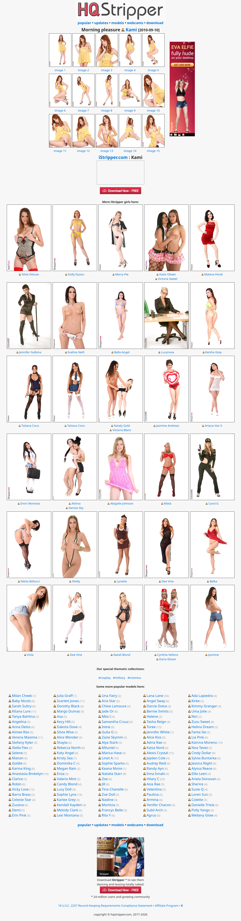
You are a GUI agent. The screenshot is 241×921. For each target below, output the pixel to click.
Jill (103, 784)
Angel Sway (156, 700)
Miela (168, 503)
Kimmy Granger (204, 706)
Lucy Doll (64, 789)
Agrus (151, 815)
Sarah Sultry (22, 706)
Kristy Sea (65, 758)
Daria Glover (167, 659)
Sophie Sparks (113, 763)
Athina (76, 503)
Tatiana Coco (30, 425)
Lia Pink (197, 737)
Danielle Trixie (202, 804)
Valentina (154, 789)
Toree (151, 726)
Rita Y (106, 815)
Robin (16, 784)
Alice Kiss (154, 737)
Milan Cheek (22, 695)
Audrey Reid (156, 763)
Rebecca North (69, 747)
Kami (131, 30)
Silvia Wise (65, 732)
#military (119, 678)
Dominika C (66, 763)
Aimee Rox (20, 732)
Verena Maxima (24, 737)
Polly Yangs (200, 810)
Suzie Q (197, 789)
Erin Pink (19, 815)
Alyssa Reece (201, 768)
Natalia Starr (112, 773)
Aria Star (109, 700)
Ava (60, 716)
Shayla (62, 742)
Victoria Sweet (167, 279)
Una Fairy (109, 695)
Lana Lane (155, 695)
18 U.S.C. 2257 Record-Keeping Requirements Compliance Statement (105, 905)
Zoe (105, 778)
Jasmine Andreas (167, 425)
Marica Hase (112, 752)
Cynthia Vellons (167, 655)
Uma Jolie (199, 711)
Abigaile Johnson (121, 503)
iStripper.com (113, 157)
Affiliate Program (166, 905)
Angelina (19, 721)
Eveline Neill (76, 352)
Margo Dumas (68, 711)
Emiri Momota (30, 503)
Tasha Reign (156, 721)
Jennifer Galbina (30, 352)
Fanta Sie (198, 732)
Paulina (153, 794)
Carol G (213, 503)
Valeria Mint (66, 778)
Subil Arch (155, 810)
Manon (17, 758)
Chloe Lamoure (114, 706)
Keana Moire (112, 768)
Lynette (122, 581)
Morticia (108, 804)
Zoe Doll (108, 794)
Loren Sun (199, 794)
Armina (152, 799)
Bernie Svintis (158, 711)
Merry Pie (122, 274)
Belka (213, 581)
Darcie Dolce (157, 706)
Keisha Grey (213, 352)
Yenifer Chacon (159, 804)
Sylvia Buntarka (203, 758)
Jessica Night (201, 763)
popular (84, 22)
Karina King (21, 768)
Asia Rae (153, 784)
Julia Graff (65, 695)
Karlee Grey (66, 799)
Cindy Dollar (201, 752)
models (117, 22)
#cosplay (104, 678)
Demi (16, 810)
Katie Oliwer (167, 274)
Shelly (76, 581)
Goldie (17, 763)
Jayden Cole (156, 758)
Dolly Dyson (76, 274)
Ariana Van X (213, 425)
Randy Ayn (155, 768)
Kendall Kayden (69, 804)
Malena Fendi (213, 274)
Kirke (195, 700)
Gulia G (108, 732)
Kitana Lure (21, 711)
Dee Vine (168, 581)
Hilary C (153, 778)
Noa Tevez (199, 747)
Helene (152, 716)
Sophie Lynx (66, 794)
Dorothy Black (68, 706)
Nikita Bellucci (30, 581)
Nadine (107, 799)
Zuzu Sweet (200, 721)
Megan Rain (66, 768)
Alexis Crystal (157, 752)
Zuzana (18, 804)
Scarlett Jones (68, 700)
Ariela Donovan (203, 778)
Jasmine (213, 655)
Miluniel (108, 747)
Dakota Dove (67, 726)
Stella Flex (20, 747)
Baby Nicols (21, 700)
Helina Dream (202, 726)
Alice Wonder (67, 737)
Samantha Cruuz (115, 721)
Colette (197, 799)
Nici (194, 716)
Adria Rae (154, 742)
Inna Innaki (156, 773)
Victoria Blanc (121, 430)
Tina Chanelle (113, 789)
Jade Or (108, 711)
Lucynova (167, 352)
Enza (61, 773)
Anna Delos (21, 726)
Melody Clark (67, 810)
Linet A (107, 758)
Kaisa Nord (155, 747)
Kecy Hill (64, 721)
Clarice (17, 778)
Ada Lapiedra (202, 695)
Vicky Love (20, 789)
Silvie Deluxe (30, 274)
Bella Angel (122, 352)
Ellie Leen (199, 773)
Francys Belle (112, 810)
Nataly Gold (122, 425)
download (154, 22)
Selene (17, 752)
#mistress (134, 678)
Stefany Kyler (22, 742)
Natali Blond (121, 655)
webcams (135, 22)
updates (101, 22)
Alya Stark (110, 742)
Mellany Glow (202, 815)
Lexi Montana (68, 815)
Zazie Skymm (112, 737)
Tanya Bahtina (23, 716)
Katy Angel (65, 752)
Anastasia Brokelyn (27, 773)
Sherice (197, 784)
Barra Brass (21, 794)
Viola (30, 655)
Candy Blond (67, 784)
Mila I (106, 716)
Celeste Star (21, 799)
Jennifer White (158, 732)
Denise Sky (76, 508)
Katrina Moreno (204, 742)
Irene (106, 726)
